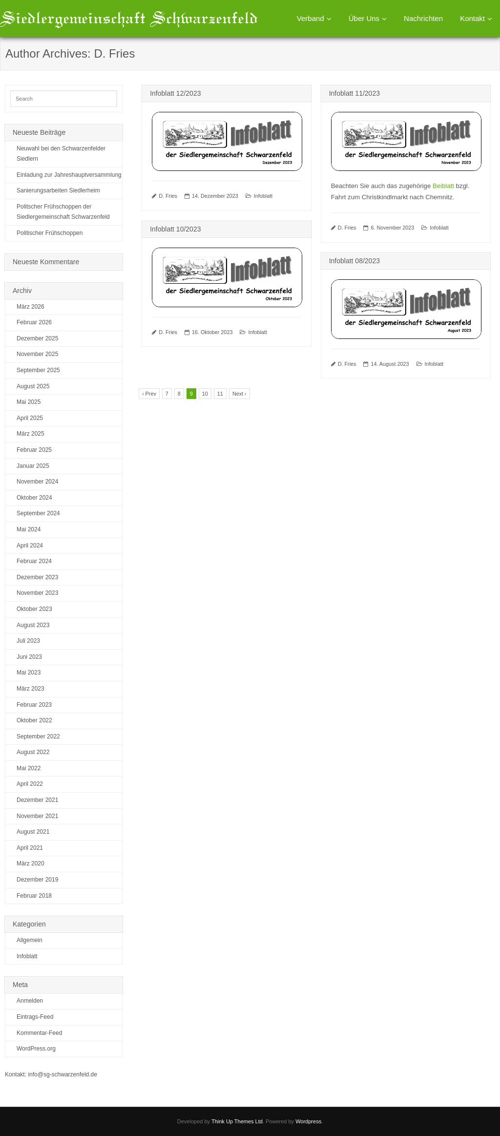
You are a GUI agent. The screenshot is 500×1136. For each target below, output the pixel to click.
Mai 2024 (29, 529)
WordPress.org (36, 1048)
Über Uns (364, 18)
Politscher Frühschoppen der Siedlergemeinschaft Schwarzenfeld (63, 212)
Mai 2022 (29, 768)
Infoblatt (263, 196)
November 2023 (37, 592)
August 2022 (33, 752)
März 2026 (30, 306)
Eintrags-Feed (35, 1016)
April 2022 (30, 783)
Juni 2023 (29, 656)
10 (205, 394)
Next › (239, 394)
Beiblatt (443, 185)
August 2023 (33, 625)
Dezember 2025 (37, 338)
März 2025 (30, 433)
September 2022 (38, 736)
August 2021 (33, 831)
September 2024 (38, 513)
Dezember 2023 (37, 577)
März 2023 (30, 688)
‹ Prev (149, 394)
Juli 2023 (28, 640)
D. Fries (168, 196)
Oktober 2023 (34, 609)
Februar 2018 (34, 895)
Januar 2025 (33, 466)
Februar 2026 (34, 322)
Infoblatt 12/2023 (175, 93)
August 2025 (33, 386)
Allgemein (29, 940)
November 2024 (37, 481)
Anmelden (30, 1000)
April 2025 (30, 418)
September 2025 (38, 370)
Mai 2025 (29, 402)
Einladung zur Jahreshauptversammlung (69, 174)
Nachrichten (423, 18)
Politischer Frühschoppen (50, 233)
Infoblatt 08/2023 (354, 261)
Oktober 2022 (34, 720)
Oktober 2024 (34, 497)
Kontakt (472, 18)
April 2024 (30, 545)
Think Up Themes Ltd (237, 1121)
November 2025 (37, 354)
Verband (310, 18)
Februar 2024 (34, 561)
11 (220, 394)
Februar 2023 (34, 704)
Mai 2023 (29, 672)
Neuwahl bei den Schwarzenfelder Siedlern (61, 154)
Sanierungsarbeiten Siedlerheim (58, 190)
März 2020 (30, 863)
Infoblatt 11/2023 (354, 93)
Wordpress (308, 1121)
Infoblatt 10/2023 (175, 229)
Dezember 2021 (37, 800)
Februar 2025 (34, 449)
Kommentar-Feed (39, 1033)
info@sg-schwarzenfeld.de (62, 1074)
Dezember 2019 (37, 879)
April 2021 (30, 847)
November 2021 (37, 816)
